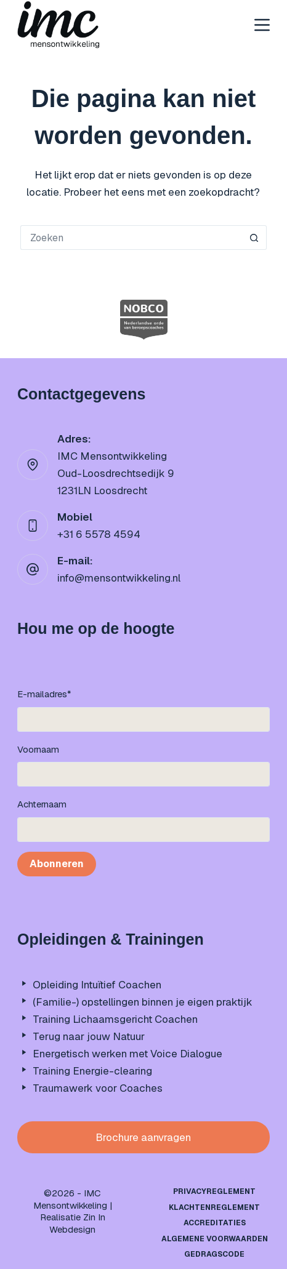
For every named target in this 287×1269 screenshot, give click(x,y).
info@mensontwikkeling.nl (118, 578)
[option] (144, 320)
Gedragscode (214, 1254)
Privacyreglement (214, 1191)
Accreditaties (215, 1223)
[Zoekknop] (254, 237)
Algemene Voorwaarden (214, 1239)
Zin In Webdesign (77, 1223)
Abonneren (57, 863)
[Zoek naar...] (131, 237)
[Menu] (262, 25)
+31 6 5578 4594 (98, 534)
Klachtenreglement (214, 1207)
